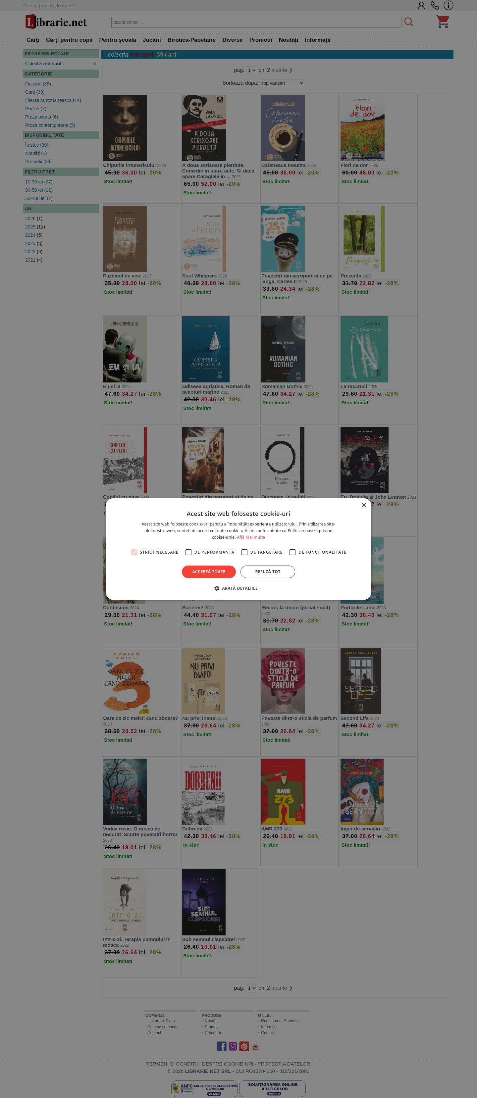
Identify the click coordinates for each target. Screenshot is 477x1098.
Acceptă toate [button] (209, 571)
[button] (238, 588)
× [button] (363, 505)
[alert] (238, 549)
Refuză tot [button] (267, 571)
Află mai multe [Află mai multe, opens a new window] (251, 537)
